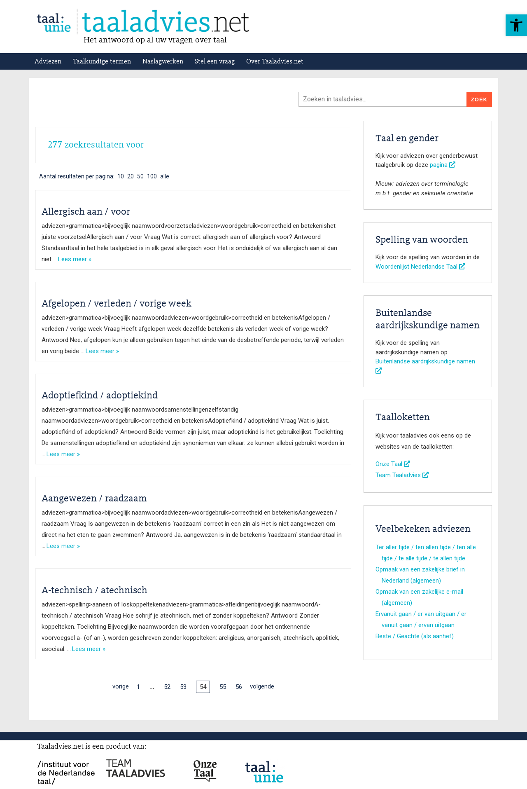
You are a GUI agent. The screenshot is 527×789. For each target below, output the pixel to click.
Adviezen (48, 62)
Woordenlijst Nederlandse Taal (420, 266)
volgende (262, 686)
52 (167, 687)
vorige (120, 686)
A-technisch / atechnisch (94, 591)
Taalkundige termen (102, 62)
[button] (516, 25)
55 (222, 687)
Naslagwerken (162, 62)
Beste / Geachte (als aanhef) (414, 636)
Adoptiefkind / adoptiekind (100, 396)
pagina (442, 165)
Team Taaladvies (402, 475)
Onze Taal (392, 464)
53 (183, 687)
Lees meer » (74, 259)
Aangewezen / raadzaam (94, 499)
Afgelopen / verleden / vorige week (116, 304)
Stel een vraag (215, 62)
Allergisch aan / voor (86, 212)
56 (239, 687)
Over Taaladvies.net (274, 62)
